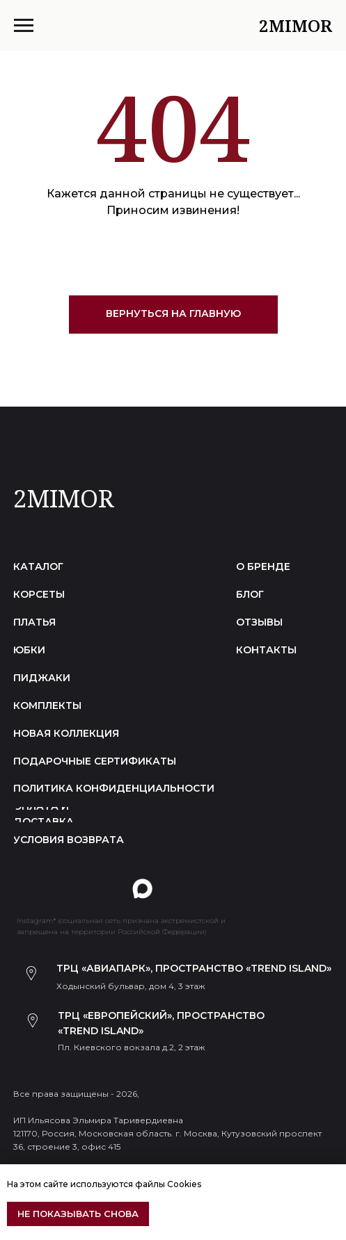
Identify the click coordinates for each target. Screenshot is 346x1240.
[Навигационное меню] (23, 26)
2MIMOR (63, 498)
